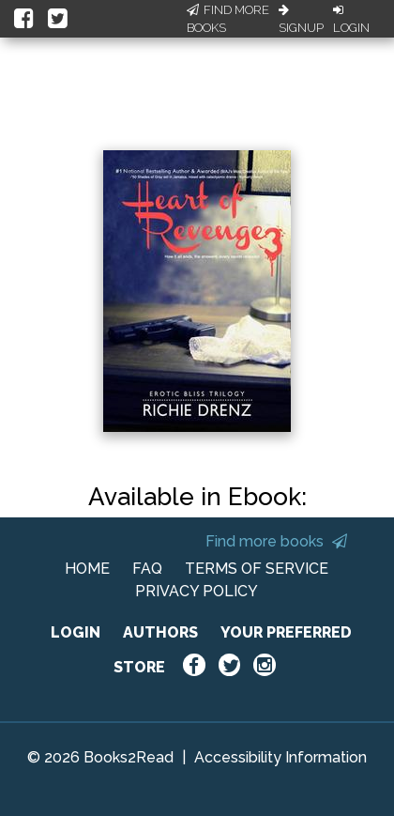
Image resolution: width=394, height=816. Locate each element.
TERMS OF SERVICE (256, 568)
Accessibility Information (280, 757)
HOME (87, 568)
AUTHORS (160, 632)
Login (351, 20)
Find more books (276, 541)
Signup (301, 20)
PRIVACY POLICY (196, 591)
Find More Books (228, 19)
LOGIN (75, 632)
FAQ (147, 568)
